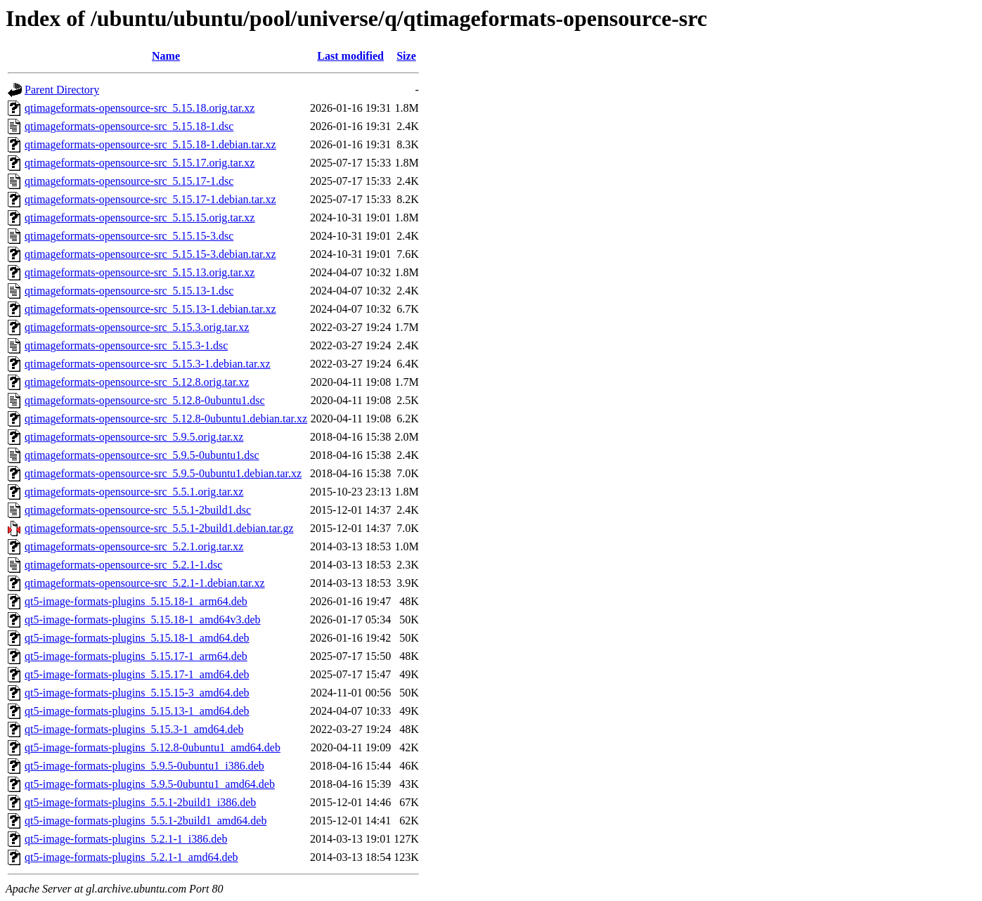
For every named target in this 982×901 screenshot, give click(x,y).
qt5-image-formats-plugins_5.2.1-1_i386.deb (126, 839)
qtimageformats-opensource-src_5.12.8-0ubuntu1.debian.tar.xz (166, 418)
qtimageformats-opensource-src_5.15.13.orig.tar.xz (139, 272)
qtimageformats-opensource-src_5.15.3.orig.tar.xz (137, 327)
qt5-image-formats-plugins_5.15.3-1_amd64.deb (134, 729)
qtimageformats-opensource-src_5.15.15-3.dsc (129, 236)
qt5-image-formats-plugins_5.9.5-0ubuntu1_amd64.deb (150, 784)
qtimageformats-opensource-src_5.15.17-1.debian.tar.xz (150, 199)
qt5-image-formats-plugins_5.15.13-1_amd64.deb (137, 711)
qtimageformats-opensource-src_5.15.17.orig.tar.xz (139, 163)
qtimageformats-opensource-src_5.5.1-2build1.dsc (138, 510)
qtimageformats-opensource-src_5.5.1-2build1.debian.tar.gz (159, 528)
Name (166, 56)
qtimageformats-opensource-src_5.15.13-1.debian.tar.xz (150, 309)
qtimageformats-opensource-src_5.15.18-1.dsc (129, 126)
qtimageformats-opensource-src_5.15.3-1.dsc (126, 345)
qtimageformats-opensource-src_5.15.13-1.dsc (129, 291)
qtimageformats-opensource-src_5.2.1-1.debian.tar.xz (145, 583)
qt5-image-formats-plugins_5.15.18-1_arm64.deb (136, 601)
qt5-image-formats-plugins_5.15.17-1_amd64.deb (137, 674)
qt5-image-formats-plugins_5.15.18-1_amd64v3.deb (143, 619)
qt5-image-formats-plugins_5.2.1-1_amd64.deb (131, 857)
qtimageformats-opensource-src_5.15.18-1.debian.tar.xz (150, 144)
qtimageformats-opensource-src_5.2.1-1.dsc (123, 565)
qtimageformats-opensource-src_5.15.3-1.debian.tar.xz (148, 364)
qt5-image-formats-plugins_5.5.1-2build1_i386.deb (140, 802)
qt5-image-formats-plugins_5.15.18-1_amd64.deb (137, 638)
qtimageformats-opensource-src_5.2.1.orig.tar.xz (134, 546)
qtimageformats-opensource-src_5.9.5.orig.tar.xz (134, 437)
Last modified (350, 56)
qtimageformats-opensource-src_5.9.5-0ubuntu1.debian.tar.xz (163, 473)
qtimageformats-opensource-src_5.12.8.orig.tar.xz (137, 382)
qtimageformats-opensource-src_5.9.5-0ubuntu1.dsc (142, 455)
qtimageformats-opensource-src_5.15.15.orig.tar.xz (139, 217)
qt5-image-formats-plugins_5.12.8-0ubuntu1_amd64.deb (152, 747)
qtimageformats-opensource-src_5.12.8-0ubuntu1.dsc (145, 400)
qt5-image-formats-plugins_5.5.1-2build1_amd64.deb (145, 821)
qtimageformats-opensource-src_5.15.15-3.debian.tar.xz (150, 254)
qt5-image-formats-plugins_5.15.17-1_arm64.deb (136, 656)
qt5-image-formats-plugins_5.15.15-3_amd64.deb (137, 693)
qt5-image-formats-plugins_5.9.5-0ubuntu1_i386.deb (144, 766)
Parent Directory (62, 90)
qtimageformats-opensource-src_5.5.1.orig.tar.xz (134, 492)
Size (406, 56)
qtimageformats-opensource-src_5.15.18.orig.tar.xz (139, 108)
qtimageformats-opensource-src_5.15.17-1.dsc (129, 181)
